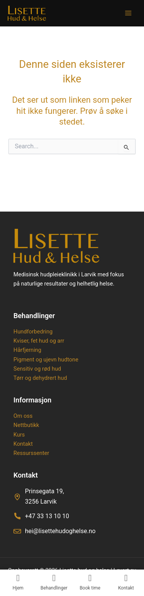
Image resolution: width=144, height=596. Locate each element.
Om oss (23, 415)
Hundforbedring (33, 331)
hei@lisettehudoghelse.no (60, 531)
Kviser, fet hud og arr (38, 340)
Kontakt (23, 443)
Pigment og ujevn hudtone (45, 359)
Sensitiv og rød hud (37, 368)
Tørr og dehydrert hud (40, 377)
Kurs (19, 434)
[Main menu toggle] (128, 13)
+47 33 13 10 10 (47, 516)
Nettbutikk (26, 425)
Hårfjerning (27, 349)
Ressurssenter (31, 453)
